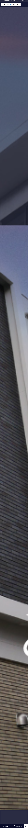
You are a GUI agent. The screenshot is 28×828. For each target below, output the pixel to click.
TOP (26, 826)
